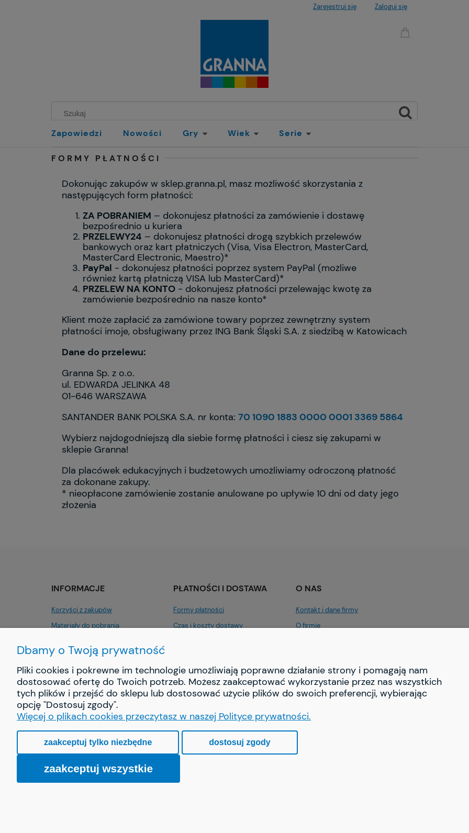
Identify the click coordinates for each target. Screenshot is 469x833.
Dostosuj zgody (239, 742)
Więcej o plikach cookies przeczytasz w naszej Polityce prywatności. (164, 716)
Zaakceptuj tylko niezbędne (98, 742)
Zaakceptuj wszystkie (98, 768)
